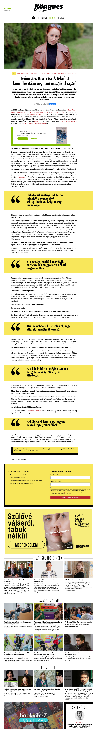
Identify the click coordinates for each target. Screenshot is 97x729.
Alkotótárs (44, 18)
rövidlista (64, 74)
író (70, 74)
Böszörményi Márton (33, 410)
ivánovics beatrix (20, 74)
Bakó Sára (71, 110)
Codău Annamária (18, 112)
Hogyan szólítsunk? (55, 481)
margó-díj (46, 74)
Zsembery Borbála (57, 112)
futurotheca (61, 18)
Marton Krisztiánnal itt (68, 121)
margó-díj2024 (51, 74)
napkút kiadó (74, 74)
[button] (4, 18)
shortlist (60, 74)
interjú (68, 74)
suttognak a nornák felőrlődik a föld (32, 74)
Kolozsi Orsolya (42, 112)
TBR (38, 18)
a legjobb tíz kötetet (35, 114)
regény (42, 74)
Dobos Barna (30, 112)
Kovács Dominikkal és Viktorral (34, 123)
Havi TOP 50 (52, 18)
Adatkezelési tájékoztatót (63, 492)
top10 (56, 74)
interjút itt (38, 121)
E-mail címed (54, 475)
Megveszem (23, 138)
